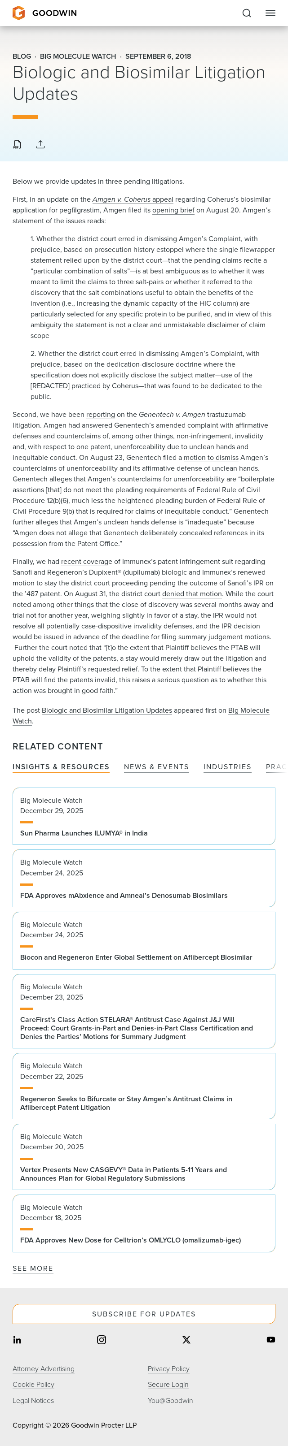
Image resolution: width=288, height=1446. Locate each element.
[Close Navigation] (270, 13)
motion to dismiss (211, 457)
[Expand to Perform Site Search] (247, 13)
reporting (100, 414)
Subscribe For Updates (144, 1314)
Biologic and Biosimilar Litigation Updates (107, 710)
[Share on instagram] (101, 1340)
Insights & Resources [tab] (61, 767)
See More (33, 1268)
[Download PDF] (17, 145)
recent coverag (84, 561)
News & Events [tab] (156, 767)
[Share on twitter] (186, 1340)
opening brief (173, 210)
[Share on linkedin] (17, 1340)
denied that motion (192, 594)
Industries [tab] (228, 767)
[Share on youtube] (270, 1340)
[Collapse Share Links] (40, 145)
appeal (133, 199)
